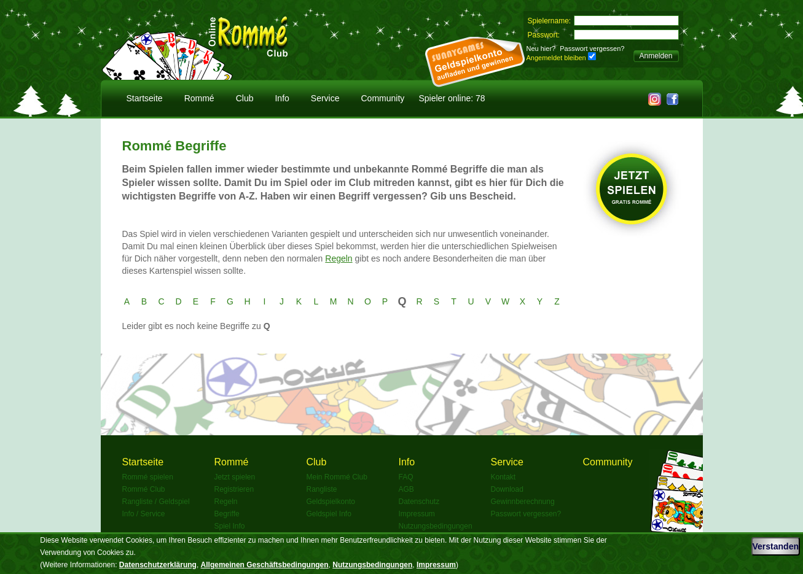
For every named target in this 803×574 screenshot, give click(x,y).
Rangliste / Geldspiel (156, 501)
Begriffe (227, 514)
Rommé (199, 98)
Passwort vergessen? (592, 48)
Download (507, 489)
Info (282, 98)
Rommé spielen (147, 477)
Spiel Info (229, 526)
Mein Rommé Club (337, 477)
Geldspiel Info (329, 514)
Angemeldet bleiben (556, 57)
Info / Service (143, 514)
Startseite (145, 98)
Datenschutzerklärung (158, 564)
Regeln (338, 258)
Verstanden (776, 546)
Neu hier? (541, 48)
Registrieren (234, 489)
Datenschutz (419, 501)
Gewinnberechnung (523, 501)
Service (325, 98)
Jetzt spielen (235, 477)
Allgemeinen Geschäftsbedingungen (265, 564)
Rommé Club (143, 489)
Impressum (417, 514)
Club (245, 98)
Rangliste (322, 489)
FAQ (406, 477)
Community (383, 98)
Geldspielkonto (331, 501)
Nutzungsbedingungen (435, 526)
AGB (406, 489)
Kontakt (503, 477)
